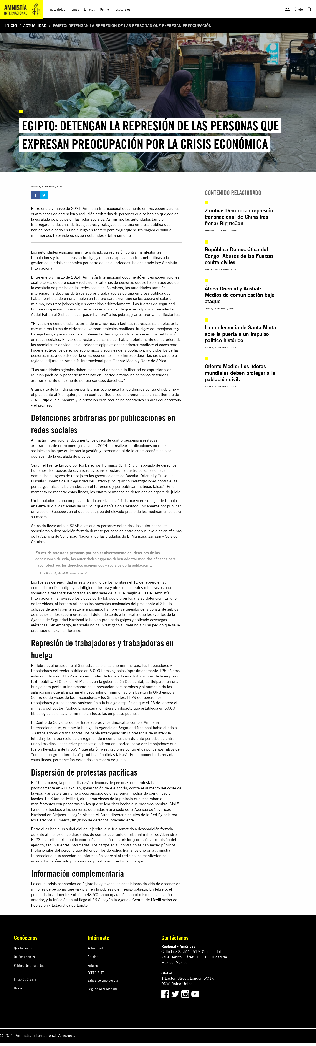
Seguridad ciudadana (103, 989)
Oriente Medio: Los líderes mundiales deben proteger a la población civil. (240, 372)
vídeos (103, 798)
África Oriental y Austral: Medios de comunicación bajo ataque (240, 295)
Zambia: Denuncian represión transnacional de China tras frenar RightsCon (239, 217)
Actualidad (34, 25)
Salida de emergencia (103, 980)
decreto (126, 708)
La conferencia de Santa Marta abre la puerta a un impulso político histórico (240, 334)
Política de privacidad (29, 965)
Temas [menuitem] (74, 9)
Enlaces (93, 965)
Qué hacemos (23, 948)
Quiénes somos (24, 956)
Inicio (11, 25)
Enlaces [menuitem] (89, 9)
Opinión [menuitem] (105, 9)
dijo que (49, 400)
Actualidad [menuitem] (57, 9)
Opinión (93, 956)
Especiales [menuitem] (123, 9)
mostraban (150, 798)
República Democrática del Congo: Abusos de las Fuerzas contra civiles (239, 255)
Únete (299, 9)
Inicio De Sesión (25, 979)
